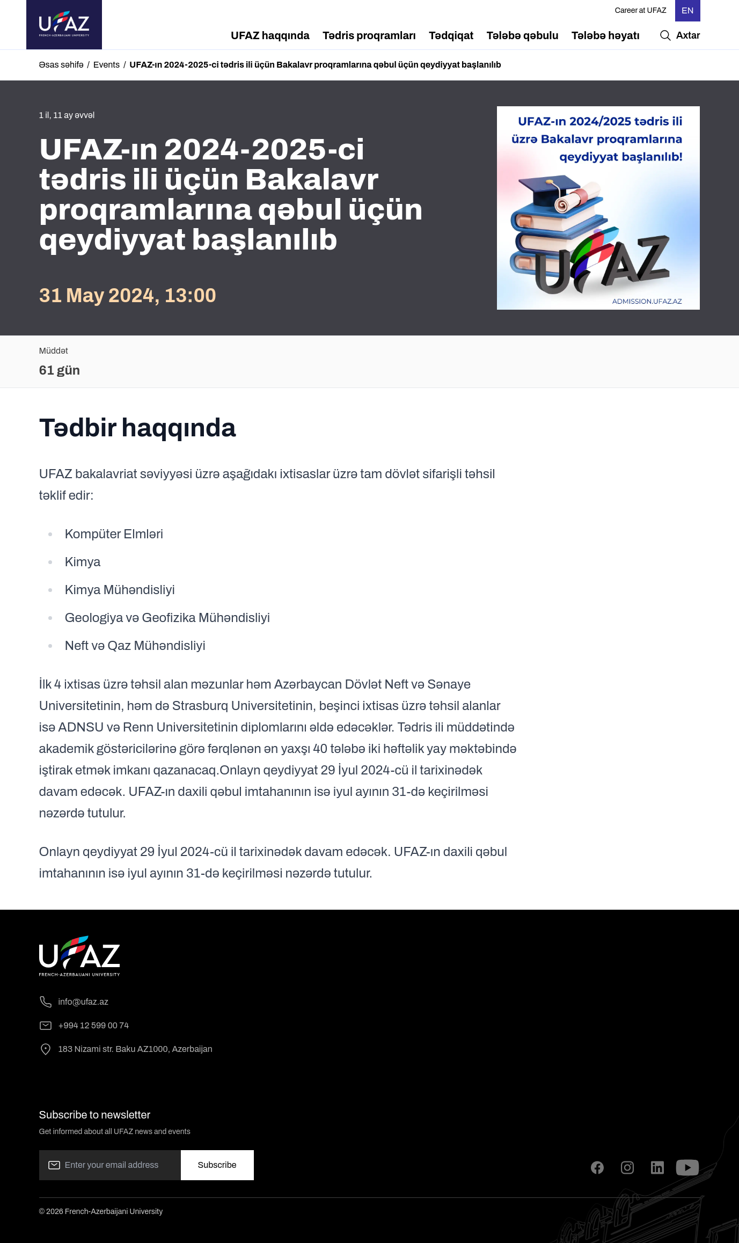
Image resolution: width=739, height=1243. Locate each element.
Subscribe (217, 1164)
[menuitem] (270, 35)
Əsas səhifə (61, 64)
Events (106, 64)
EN (688, 10)
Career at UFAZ (641, 10)
